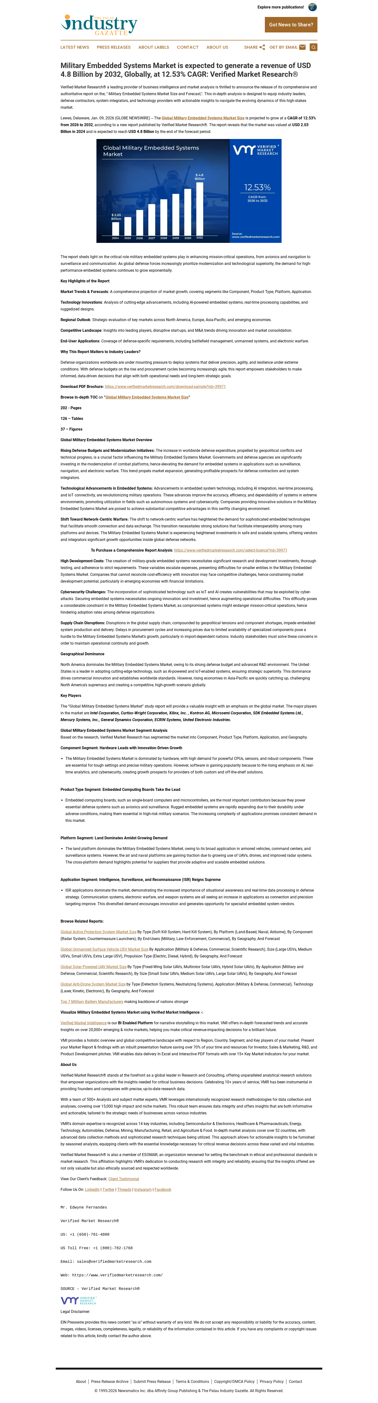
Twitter (108, 1189)
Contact (188, 47)
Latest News (75, 47)
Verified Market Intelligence (84, 1023)
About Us (217, 47)
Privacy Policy (272, 1381)
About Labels (153, 47)
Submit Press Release (152, 1381)
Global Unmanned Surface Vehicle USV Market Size (104, 949)
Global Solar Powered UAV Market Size (93, 966)
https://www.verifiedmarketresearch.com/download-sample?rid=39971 (165, 386)
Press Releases (114, 47)
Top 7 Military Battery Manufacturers (92, 1001)
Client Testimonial (123, 1179)
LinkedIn (92, 1189)
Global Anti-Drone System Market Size (93, 984)
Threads (124, 1189)
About (81, 1381)
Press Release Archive (109, 1381)
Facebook (163, 1189)
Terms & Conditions (192, 1381)
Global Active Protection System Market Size (98, 932)
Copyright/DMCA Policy (234, 1381)
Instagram (143, 1189)
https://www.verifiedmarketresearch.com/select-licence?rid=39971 (230, 550)
